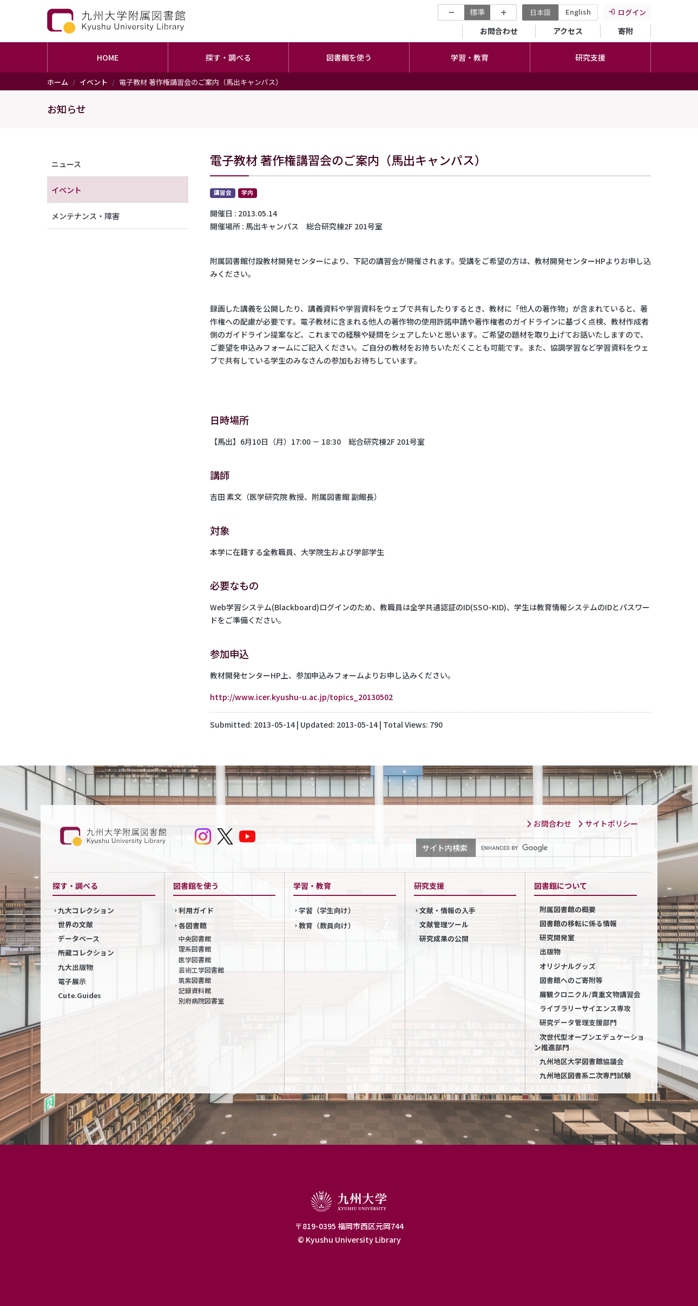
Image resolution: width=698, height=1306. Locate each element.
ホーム (57, 82)
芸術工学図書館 (201, 969)
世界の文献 (75, 924)
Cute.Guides (79, 995)
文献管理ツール (444, 924)
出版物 (550, 951)
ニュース (66, 164)
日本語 (540, 12)
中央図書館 (195, 938)
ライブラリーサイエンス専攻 (585, 1008)
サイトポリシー (607, 823)
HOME (107, 57)
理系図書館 (195, 948)
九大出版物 (75, 967)
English (578, 11)
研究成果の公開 (444, 938)
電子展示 (72, 981)
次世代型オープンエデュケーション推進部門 (589, 1042)
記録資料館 (195, 990)
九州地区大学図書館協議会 (581, 1061)
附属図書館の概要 (567, 909)
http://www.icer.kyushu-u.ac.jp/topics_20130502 (301, 696)
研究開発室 (557, 937)
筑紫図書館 (195, 980)
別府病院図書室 (201, 1000)
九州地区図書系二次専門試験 (585, 1075)
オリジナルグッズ (567, 966)
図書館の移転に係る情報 (578, 923)
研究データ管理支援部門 (578, 1022)
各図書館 (193, 925)
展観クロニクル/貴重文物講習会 (590, 994)
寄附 (625, 30)
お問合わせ (499, 30)
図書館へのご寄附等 (571, 980)
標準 (477, 11)
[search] (552, 847)
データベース (79, 938)
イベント (94, 82)
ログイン (632, 12)
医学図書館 (195, 959)
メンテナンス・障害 (85, 215)
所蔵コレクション (86, 952)
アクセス (568, 30)
